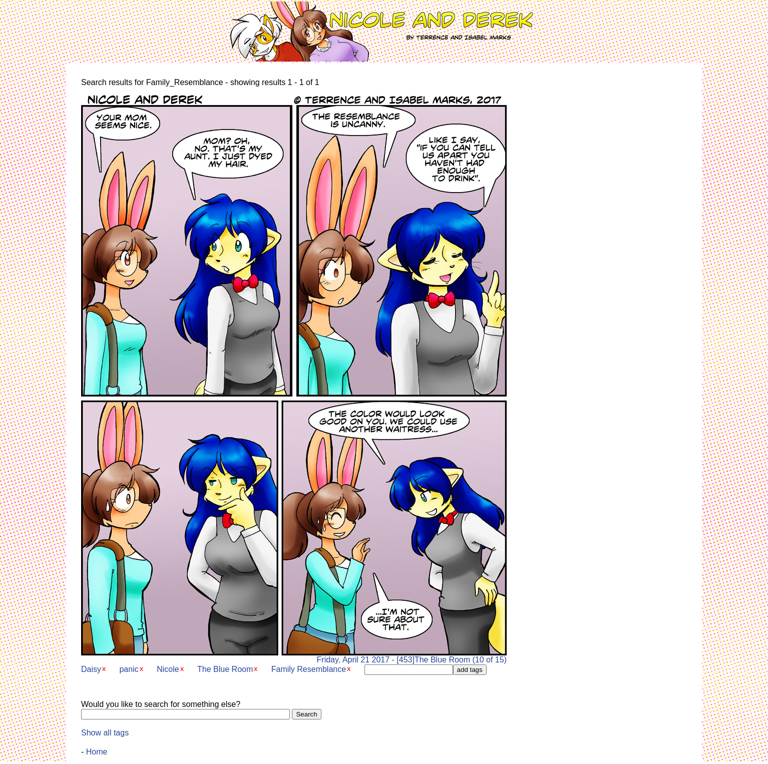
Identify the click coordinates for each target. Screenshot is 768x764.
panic (128, 669)
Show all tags (105, 732)
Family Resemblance (308, 669)
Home (97, 751)
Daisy (91, 669)
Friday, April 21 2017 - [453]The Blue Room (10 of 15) (294, 656)
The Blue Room (225, 669)
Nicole (168, 669)
